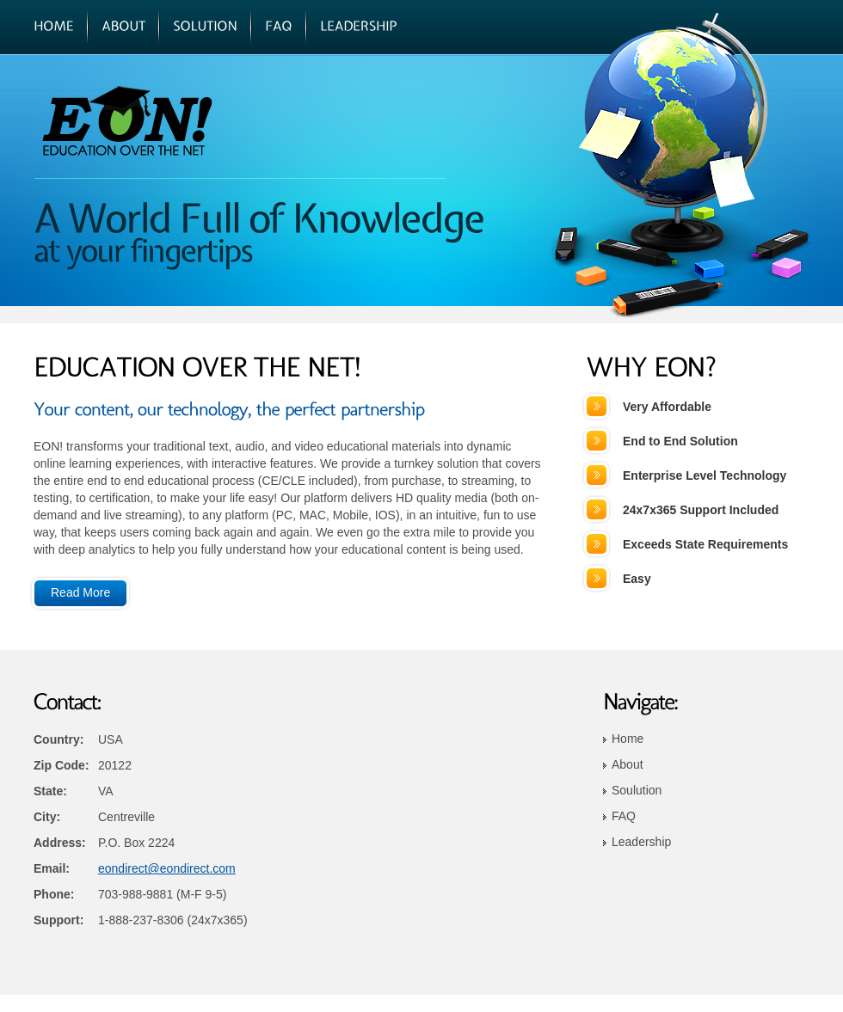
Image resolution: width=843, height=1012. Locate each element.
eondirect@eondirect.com (167, 868)
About (627, 764)
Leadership (641, 842)
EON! (151, 120)
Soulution (636, 790)
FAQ (624, 816)
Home (627, 738)
